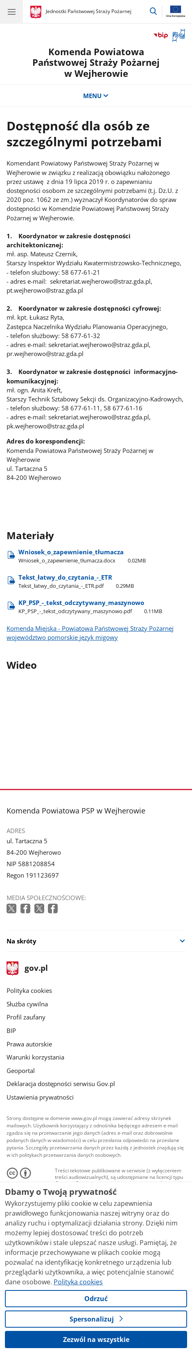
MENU (96, 96)
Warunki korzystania (35, 1057)
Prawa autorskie (29, 1044)
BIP (11, 1030)
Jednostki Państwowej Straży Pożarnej (88, 11)
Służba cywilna (27, 1004)
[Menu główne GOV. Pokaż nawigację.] (11, 11)
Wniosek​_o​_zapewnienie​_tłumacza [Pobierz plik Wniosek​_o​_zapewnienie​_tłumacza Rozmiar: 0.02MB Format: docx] (82, 556)
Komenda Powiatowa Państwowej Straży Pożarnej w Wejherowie (96, 62)
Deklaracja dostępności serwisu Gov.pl (61, 1084)
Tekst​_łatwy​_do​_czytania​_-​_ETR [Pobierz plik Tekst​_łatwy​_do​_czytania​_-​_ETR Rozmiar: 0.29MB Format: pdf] (76, 581)
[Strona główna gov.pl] (37, 12)
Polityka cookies (29, 990)
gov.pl (27, 968)
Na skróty (21, 941)
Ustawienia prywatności (40, 1097)
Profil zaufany (26, 1017)
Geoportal (21, 1070)
